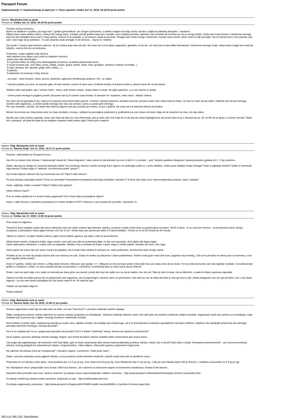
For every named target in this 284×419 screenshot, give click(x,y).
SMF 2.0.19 (6, 416)
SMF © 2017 (18, 416)
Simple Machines (31, 416)
